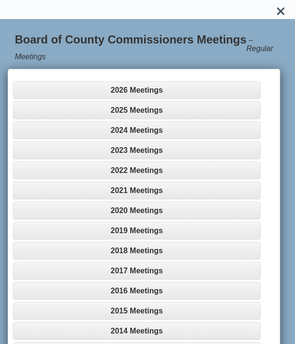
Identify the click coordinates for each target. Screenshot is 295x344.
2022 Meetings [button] (137, 170)
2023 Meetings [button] (137, 150)
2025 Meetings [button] (137, 110)
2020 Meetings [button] (137, 210)
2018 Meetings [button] (137, 251)
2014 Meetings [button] (137, 331)
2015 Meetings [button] (137, 311)
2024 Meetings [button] (137, 130)
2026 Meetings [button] (137, 90)
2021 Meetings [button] (137, 190)
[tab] (136, 90)
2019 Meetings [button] (137, 230)
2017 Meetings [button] (137, 271)
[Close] (280, 9)
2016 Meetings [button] (137, 291)
